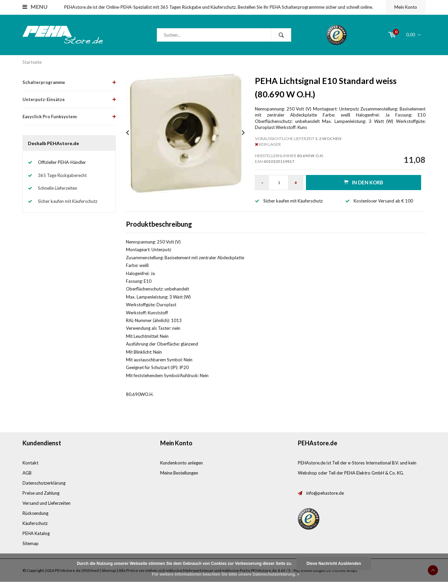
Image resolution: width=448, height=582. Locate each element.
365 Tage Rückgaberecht (62, 175)
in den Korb (363, 182)
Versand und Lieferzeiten (47, 503)
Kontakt (30, 462)
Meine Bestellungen (179, 473)
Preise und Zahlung (41, 493)
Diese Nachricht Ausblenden (334, 563)
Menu (35, 6)
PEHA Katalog (36, 533)
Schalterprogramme (44, 82)
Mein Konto (405, 7)
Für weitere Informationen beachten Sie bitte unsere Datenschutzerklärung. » (226, 574)
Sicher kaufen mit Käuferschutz (67, 201)
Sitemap (31, 543)
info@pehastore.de (325, 493)
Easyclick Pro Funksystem (50, 116)
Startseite (32, 62)
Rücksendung (35, 513)
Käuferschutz (35, 523)
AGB (27, 473)
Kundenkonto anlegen (181, 462)
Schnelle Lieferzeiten (57, 188)
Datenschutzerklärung (44, 483)
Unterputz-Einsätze (44, 99)
